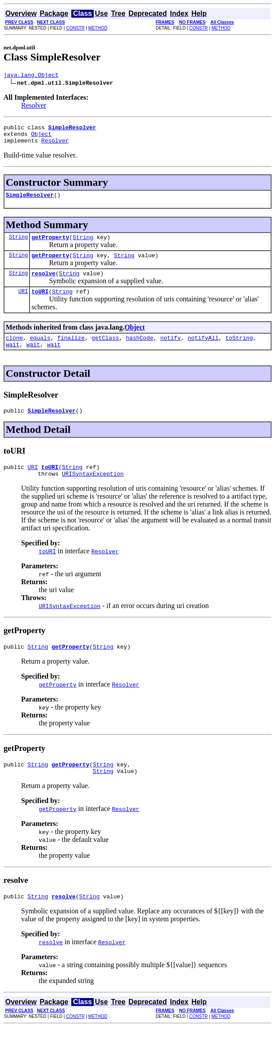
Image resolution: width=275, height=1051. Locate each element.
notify (170, 351)
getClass (105, 351)
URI (23, 303)
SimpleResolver (30, 201)
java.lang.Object (31, 76)
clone (14, 351)
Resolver (33, 106)
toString (239, 351)
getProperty (50, 245)
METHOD (97, 28)
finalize (70, 351)
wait (12, 359)
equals (40, 351)
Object (41, 138)
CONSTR (75, 28)
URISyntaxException (93, 492)
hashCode (139, 351)
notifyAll (203, 351)
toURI (39, 303)
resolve (43, 284)
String (18, 244)
